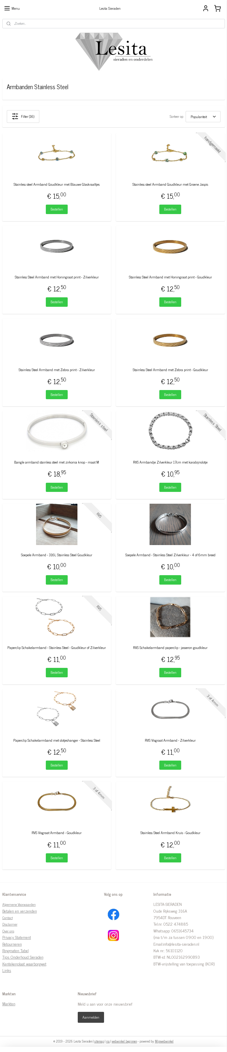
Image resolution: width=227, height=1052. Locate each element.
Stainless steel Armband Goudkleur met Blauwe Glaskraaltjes (57, 184)
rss (108, 1041)
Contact (7, 918)
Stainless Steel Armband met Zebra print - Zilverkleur (57, 369)
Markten (8, 1003)
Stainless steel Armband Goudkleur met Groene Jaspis (170, 184)
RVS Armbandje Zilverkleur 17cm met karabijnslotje (170, 462)
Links (6, 970)
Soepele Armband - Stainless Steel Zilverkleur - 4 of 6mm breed (170, 555)
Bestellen (57, 209)
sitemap (99, 1041)
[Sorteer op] (203, 116)
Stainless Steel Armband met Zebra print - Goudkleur (170, 369)
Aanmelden (90, 1017)
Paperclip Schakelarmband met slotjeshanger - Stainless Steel (56, 740)
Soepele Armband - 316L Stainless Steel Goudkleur (56, 555)
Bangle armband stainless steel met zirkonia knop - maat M (56, 462)
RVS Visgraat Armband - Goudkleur (57, 833)
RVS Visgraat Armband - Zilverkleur (170, 740)
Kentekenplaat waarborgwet (24, 963)
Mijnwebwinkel (164, 1041)
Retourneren (12, 943)
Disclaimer (9, 924)
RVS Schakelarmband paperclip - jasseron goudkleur (170, 647)
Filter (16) (23, 116)
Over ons (8, 931)
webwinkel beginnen (124, 1041)
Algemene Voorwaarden (19, 904)
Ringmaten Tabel (15, 950)
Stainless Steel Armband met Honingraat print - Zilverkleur (57, 277)
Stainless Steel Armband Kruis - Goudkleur (170, 833)
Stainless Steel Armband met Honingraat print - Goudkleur (170, 277)
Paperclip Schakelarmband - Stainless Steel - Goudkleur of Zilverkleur (56, 647)
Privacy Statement (16, 937)
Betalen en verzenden (19, 910)
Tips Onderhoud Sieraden (22, 956)
